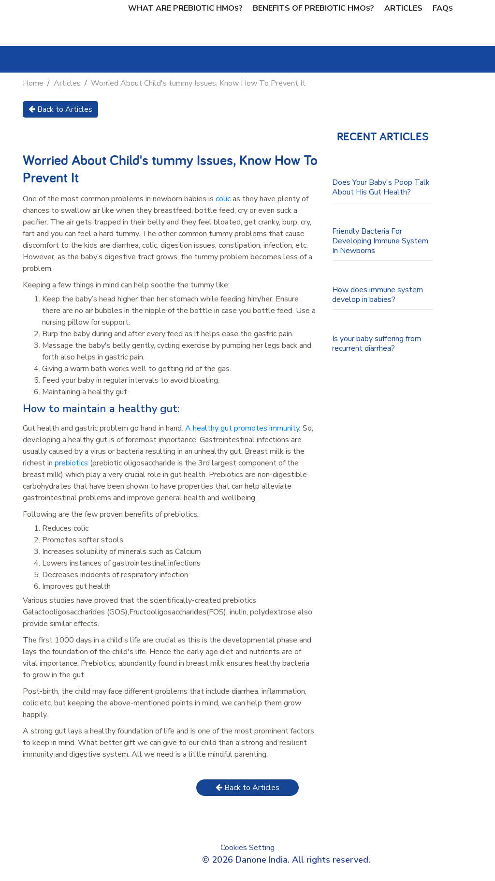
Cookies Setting (247, 847)
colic (223, 199)
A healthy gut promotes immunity (242, 428)
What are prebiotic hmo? (185, 8)
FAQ (443, 8)
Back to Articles (60, 109)
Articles (403, 8)
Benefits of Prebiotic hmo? (313, 8)
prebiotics (71, 463)
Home (33, 83)
